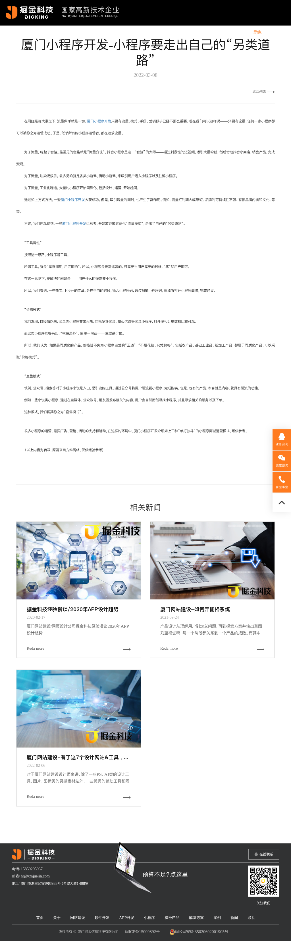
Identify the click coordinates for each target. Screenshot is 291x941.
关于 (62, 32)
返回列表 (263, 91)
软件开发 (112, 32)
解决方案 (217, 32)
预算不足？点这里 (165, 874)
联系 (276, 32)
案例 (239, 32)
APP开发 (139, 32)
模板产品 (190, 32)
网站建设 (85, 32)
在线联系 (266, 854)
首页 (44, 32)
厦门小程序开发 (99, 121)
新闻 (258, 32)
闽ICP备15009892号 (142, 931)
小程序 (165, 32)
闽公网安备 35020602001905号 (198, 932)
